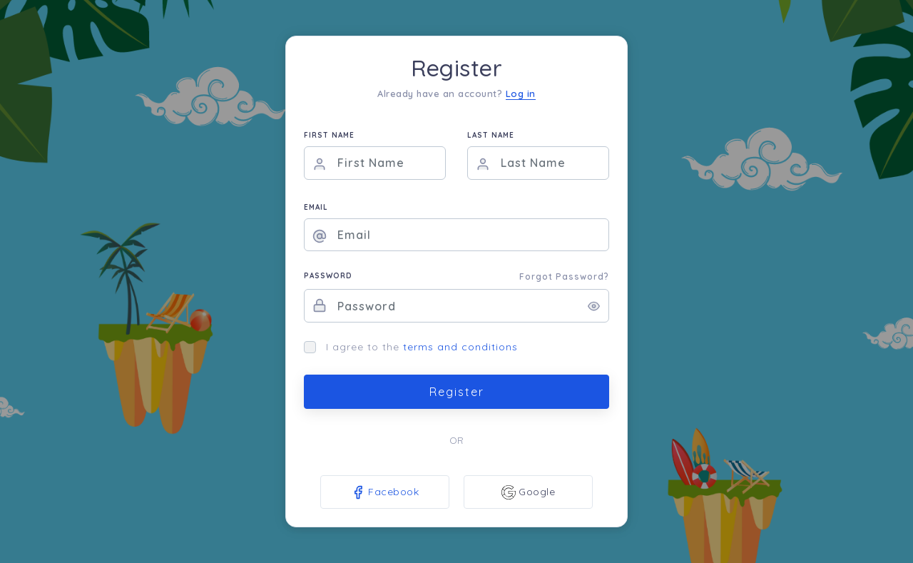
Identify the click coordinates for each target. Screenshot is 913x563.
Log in (521, 93)
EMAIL (316, 207)
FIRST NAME (329, 135)
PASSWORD (328, 275)
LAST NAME (490, 135)
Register (456, 392)
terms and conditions (460, 346)
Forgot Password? (564, 276)
